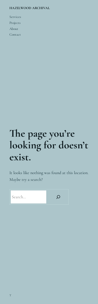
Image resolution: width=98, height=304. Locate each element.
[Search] (58, 196)
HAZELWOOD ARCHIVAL (29, 8)
